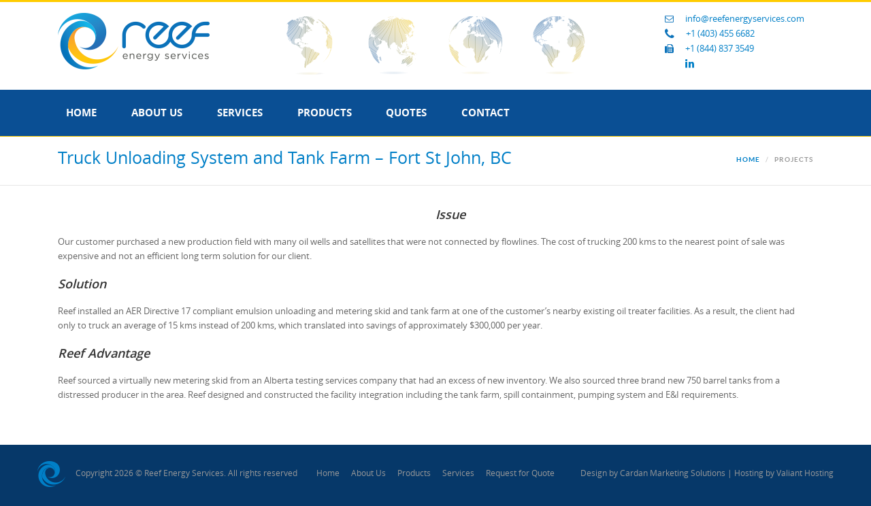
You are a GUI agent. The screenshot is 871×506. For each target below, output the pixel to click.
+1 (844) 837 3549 (719, 49)
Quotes (406, 112)
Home (81, 112)
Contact (485, 112)
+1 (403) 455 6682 (720, 34)
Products (324, 112)
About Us (156, 112)
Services (240, 112)
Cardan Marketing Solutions (672, 473)
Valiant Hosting (805, 473)
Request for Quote (520, 473)
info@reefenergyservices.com (744, 19)
